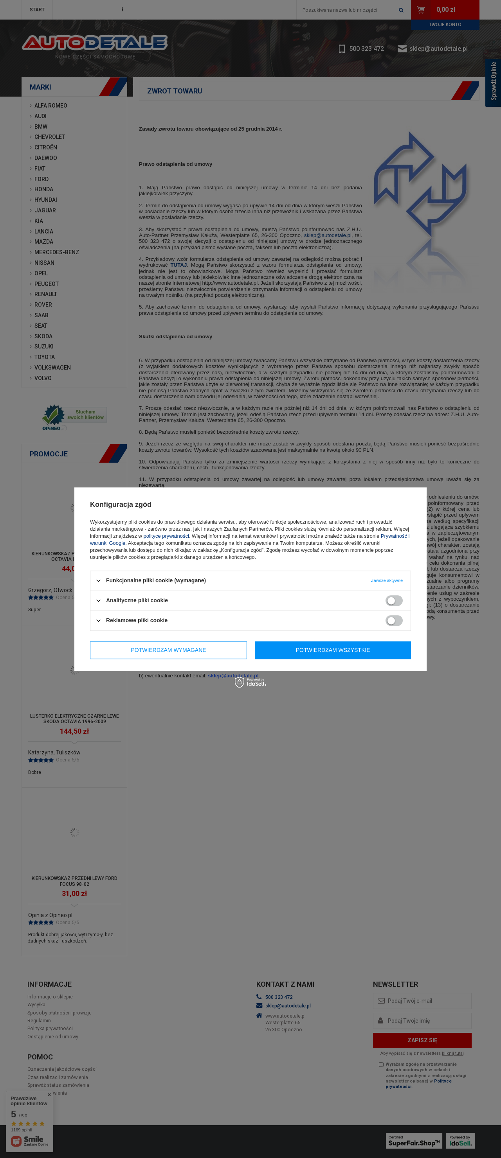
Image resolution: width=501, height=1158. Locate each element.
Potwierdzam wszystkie (333, 650)
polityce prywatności (166, 536)
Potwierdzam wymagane (168, 650)
